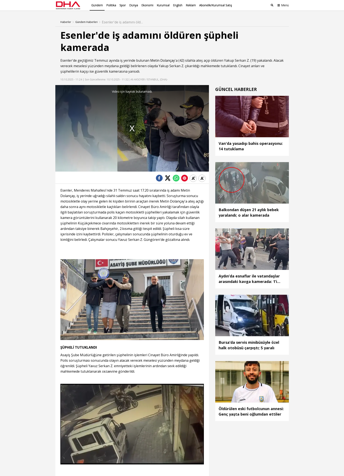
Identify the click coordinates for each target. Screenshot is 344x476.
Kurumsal (163, 5)
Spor (123, 5)
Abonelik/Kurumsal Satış (215, 5)
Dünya (133, 5)
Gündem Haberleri (86, 22)
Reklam (191, 5)
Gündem (97, 5)
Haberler (65, 22)
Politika (111, 5)
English (177, 5)
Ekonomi (147, 5)
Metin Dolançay (162, 60)
